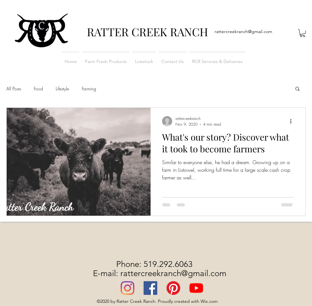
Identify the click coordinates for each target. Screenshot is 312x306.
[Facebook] (150, 288)
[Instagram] (127, 288)
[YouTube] (196, 288)
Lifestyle (62, 89)
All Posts (13, 89)
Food (38, 89)
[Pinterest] (173, 288)
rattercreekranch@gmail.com (243, 31)
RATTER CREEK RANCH (147, 31)
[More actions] (293, 121)
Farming (89, 89)
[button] (302, 33)
